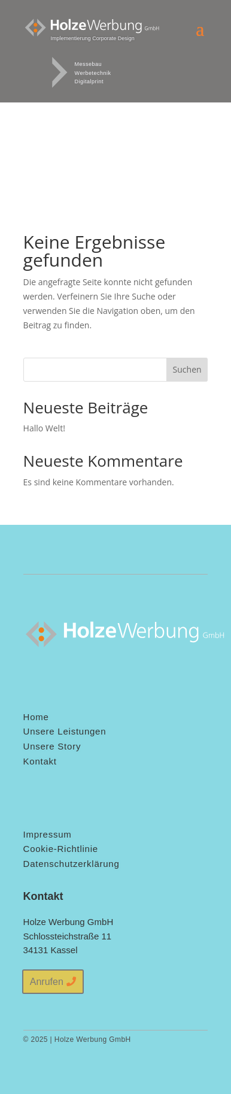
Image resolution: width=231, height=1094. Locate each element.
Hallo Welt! (44, 428)
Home (36, 717)
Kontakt (40, 761)
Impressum (47, 834)
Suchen (187, 369)
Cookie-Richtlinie (60, 849)
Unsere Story (52, 746)
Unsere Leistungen (65, 731)
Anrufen (46, 982)
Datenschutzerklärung (71, 864)
